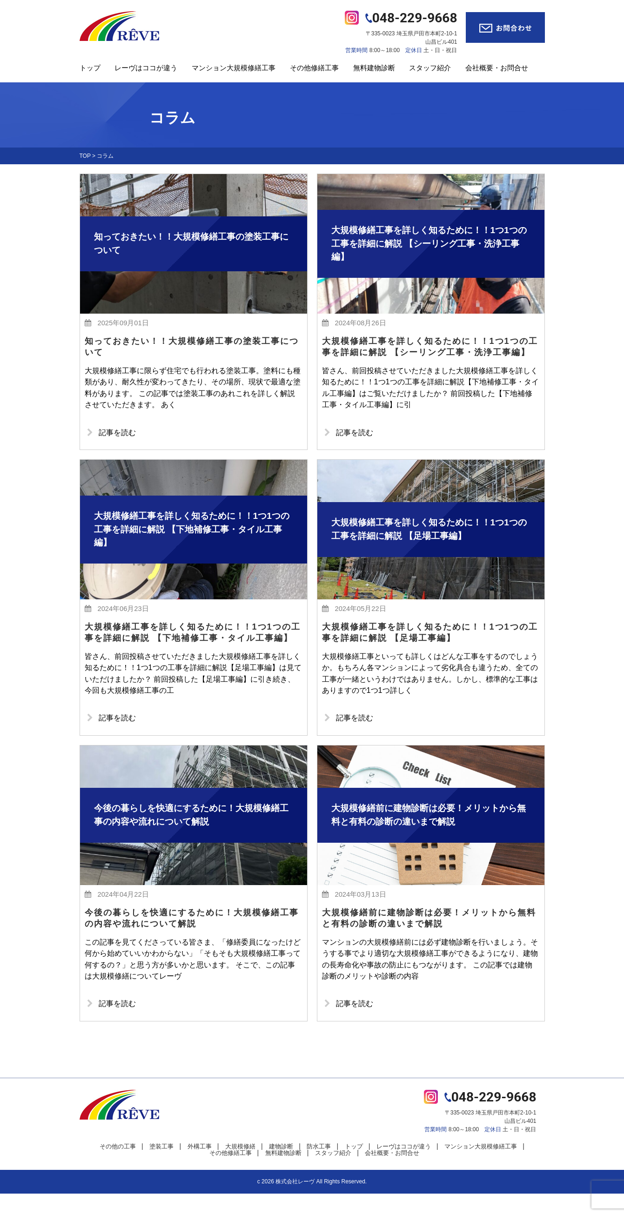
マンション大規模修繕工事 (233, 68)
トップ (90, 68)
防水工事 (319, 1167)
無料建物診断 (374, 68)
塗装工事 (161, 1167)
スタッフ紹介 (430, 68)
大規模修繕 (240, 1167)
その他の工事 (118, 1167)
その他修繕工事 (314, 68)
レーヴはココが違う (145, 68)
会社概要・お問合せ (496, 68)
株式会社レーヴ (295, 1203)
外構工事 (200, 1167)
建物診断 (281, 1167)
